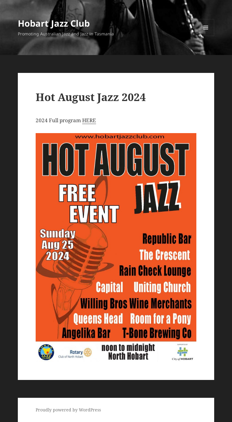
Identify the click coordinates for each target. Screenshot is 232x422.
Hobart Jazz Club (54, 23)
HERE (89, 120)
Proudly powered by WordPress (68, 410)
